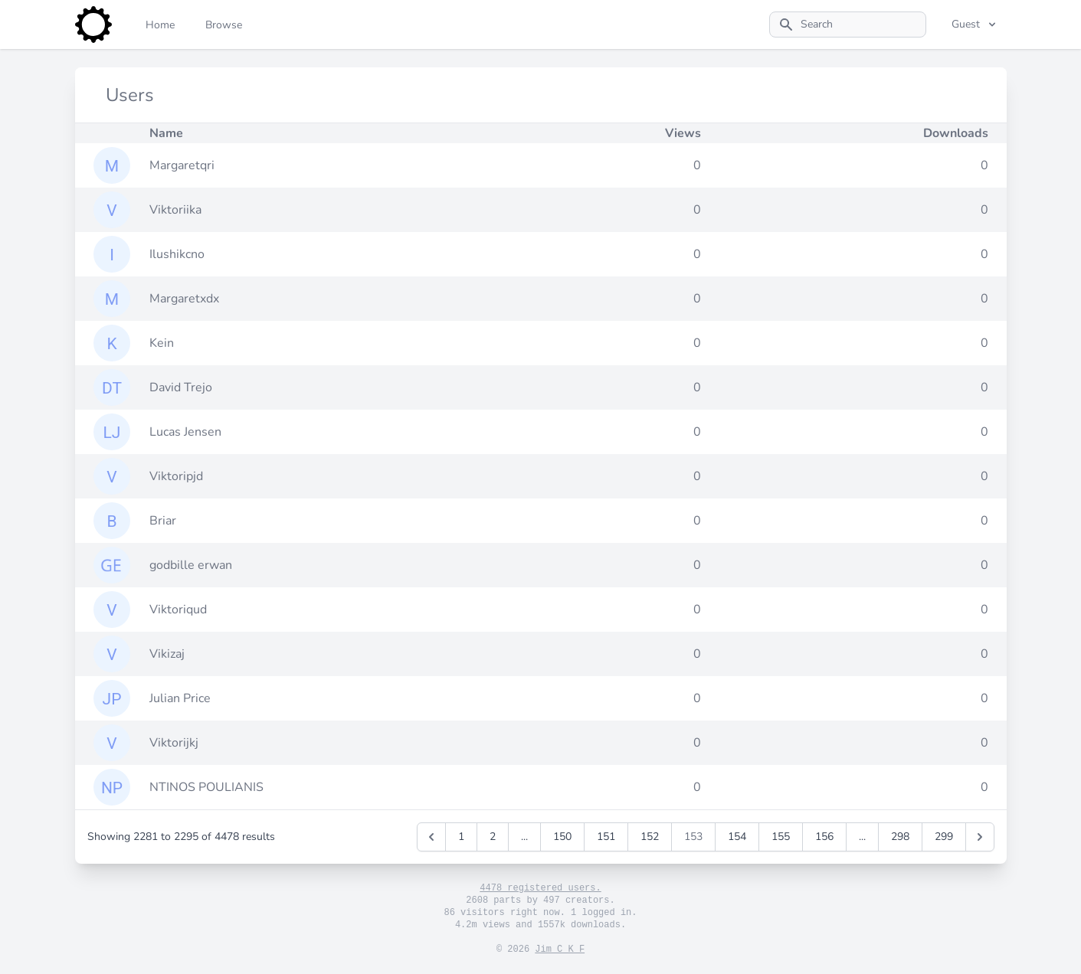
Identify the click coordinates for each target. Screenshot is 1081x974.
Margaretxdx (184, 298)
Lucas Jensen (185, 431)
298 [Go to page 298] (900, 836)
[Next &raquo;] (979, 836)
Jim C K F (560, 949)
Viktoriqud (178, 609)
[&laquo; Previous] (431, 836)
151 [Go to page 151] (606, 836)
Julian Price (180, 698)
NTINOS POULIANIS (206, 787)
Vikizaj (167, 654)
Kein (161, 343)
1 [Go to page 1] (461, 836)
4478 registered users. (540, 888)
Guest (975, 24)
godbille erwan (190, 565)
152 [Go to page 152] (649, 836)
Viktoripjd (176, 476)
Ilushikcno (177, 254)
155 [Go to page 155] (780, 836)
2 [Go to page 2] (493, 836)
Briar (162, 520)
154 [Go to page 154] (737, 836)
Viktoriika (175, 209)
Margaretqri (182, 165)
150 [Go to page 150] (562, 836)
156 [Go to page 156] (824, 836)
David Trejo (180, 387)
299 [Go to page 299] (944, 836)
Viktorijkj (173, 742)
